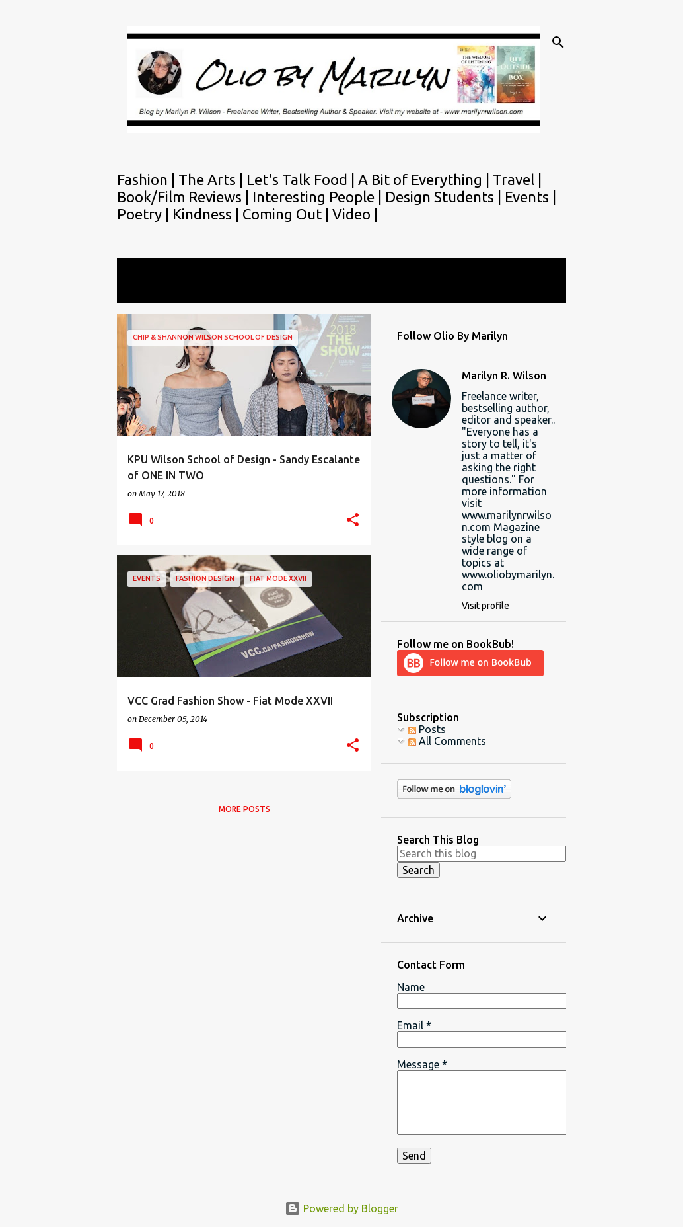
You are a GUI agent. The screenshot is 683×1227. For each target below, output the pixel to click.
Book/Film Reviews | (184, 196)
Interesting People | (318, 196)
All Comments (447, 741)
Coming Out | (287, 214)
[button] (353, 521)
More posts (244, 809)
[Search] (558, 42)
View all (144, 291)
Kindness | (207, 214)
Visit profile (485, 605)
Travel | (517, 179)
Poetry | (144, 214)
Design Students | (445, 196)
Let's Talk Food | (302, 179)
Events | (530, 196)
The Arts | (212, 179)
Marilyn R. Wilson (504, 375)
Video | (355, 214)
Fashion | (147, 179)
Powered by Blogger (341, 1208)
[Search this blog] (481, 853)
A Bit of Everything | (425, 179)
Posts (427, 729)
